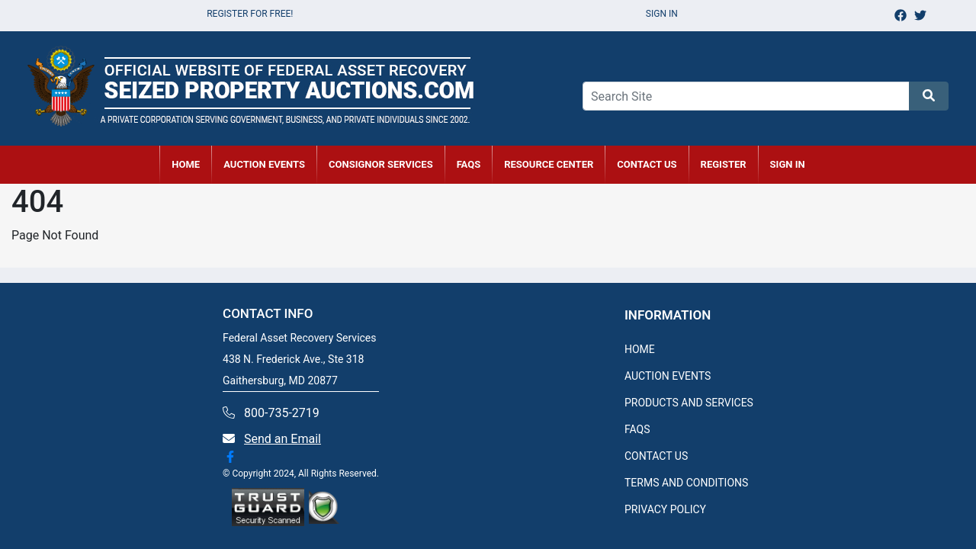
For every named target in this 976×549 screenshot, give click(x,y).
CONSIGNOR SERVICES (381, 164)
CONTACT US (646, 164)
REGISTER (723, 164)
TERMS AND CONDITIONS (686, 483)
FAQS (637, 429)
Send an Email (282, 439)
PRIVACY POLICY (665, 509)
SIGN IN (787, 164)
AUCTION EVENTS (264, 164)
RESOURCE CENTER (548, 164)
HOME (186, 164)
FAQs (469, 164)
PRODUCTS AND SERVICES (688, 402)
